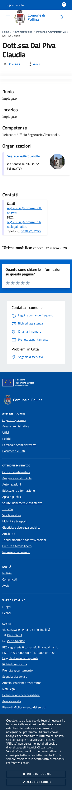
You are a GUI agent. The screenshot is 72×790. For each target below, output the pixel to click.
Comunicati (9, 579)
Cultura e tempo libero (16, 546)
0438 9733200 (31, 231)
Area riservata (11, 701)
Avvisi (6, 585)
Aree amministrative (15, 426)
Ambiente (8, 533)
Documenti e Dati (13, 451)
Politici (6, 438)
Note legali (9, 689)
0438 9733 (14, 635)
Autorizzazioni (11, 484)
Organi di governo (14, 420)
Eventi (6, 613)
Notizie (7, 573)
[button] (15, 4)
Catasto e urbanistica (16, 472)
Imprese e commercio (16, 552)
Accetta (36, 782)
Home (5, 32)
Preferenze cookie (17, 762)
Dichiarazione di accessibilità (21, 695)
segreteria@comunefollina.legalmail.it (33, 647)
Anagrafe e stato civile (16, 478)
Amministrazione (22, 32)
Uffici (5, 432)
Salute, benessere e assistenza (22, 503)
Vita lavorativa (11, 515)
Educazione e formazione (18, 490)
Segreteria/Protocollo (23, 156)
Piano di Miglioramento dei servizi (24, 707)
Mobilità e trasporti (14, 521)
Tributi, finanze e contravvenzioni (24, 539)
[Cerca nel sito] (61, 17)
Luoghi (6, 606)
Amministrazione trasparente (21, 682)
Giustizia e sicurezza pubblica (21, 527)
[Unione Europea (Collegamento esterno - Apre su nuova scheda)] (36, 383)
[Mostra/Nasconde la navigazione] (7, 17)
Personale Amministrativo (51, 32)
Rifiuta (36, 774)
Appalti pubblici (12, 496)
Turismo (7, 509)
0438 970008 (16, 641)
